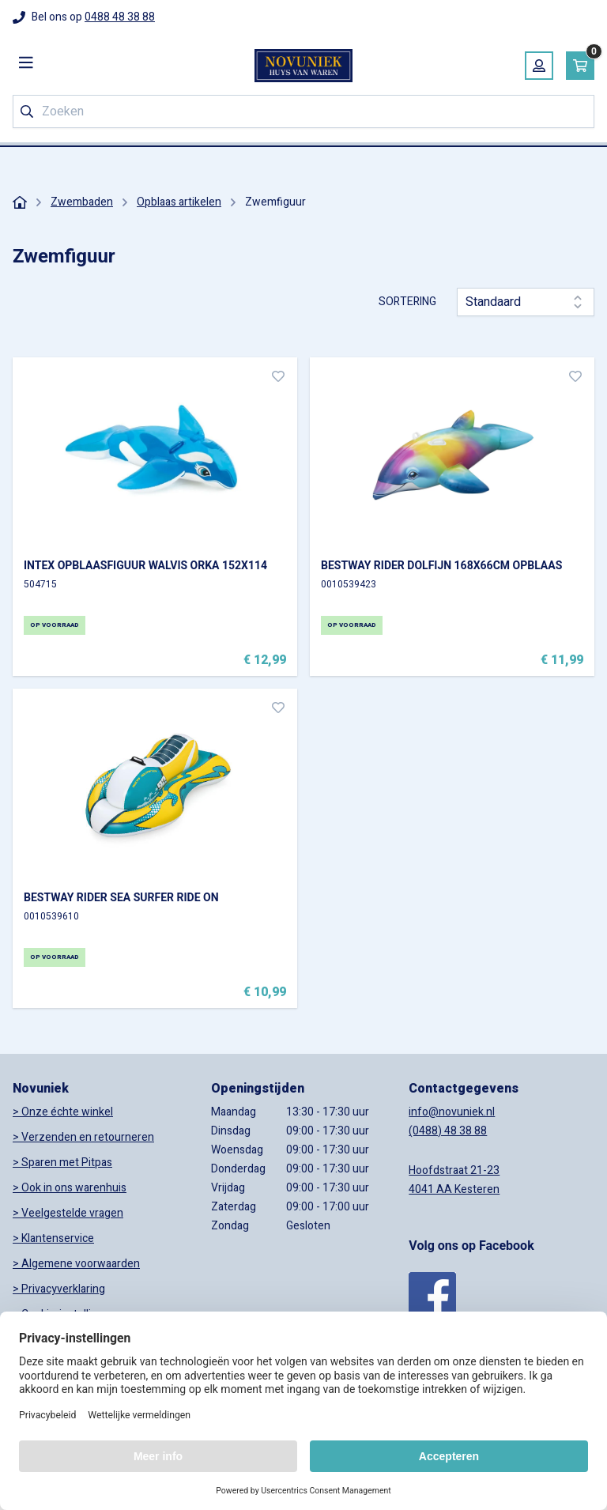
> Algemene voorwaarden (76, 1263)
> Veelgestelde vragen (68, 1213)
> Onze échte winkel (63, 1112)
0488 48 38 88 (120, 17)
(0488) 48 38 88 (448, 1131)
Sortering (407, 302)
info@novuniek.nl (452, 1112)
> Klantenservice (53, 1238)
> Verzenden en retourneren (83, 1137)
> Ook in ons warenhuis (69, 1188)
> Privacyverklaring (59, 1289)
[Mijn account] (539, 65)
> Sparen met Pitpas (62, 1162)
